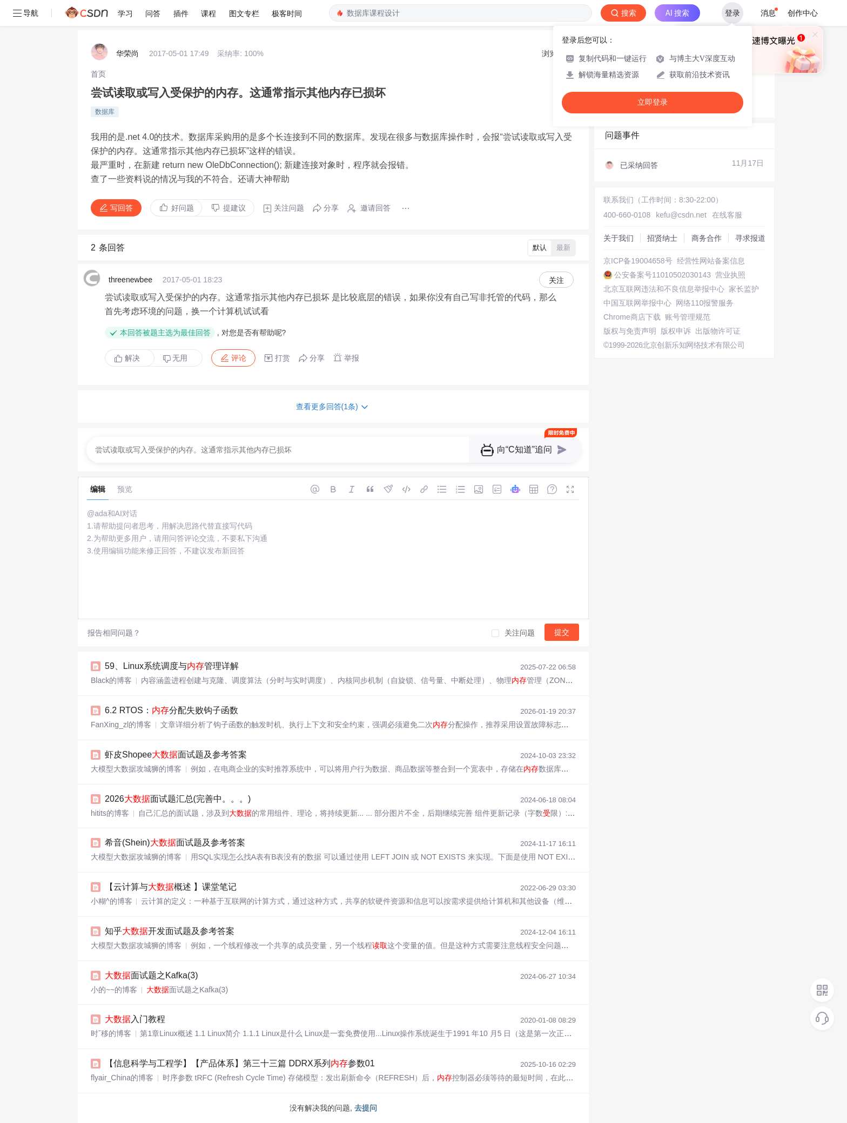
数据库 (105, 112)
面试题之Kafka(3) (151, 975)
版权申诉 (676, 331)
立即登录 (652, 102)
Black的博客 (111, 680)
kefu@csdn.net (681, 215)
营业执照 (730, 274)
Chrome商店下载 (632, 317)
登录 (732, 13)
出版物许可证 (718, 331)
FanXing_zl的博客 (121, 724)
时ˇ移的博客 (111, 1033)
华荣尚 (127, 53)
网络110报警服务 (705, 303)
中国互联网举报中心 (637, 303)
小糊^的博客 (111, 901)
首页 (98, 74)
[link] (98, 74)
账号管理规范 (687, 317)
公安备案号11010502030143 (662, 274)
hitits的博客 (110, 813)
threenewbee (130, 279)
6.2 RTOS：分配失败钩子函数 (171, 710)
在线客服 (727, 215)
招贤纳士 (662, 238)
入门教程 (135, 1019)
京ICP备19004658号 (638, 260)
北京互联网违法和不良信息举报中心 (663, 289)
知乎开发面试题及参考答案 (169, 931)
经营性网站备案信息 (711, 260)
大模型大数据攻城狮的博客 (136, 769)
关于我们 (618, 238)
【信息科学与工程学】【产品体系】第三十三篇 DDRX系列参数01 (240, 1063)
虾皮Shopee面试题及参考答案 (176, 754)
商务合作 (706, 238)
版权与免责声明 (629, 331)
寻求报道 (750, 238)
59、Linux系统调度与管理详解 (172, 666)
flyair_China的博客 (122, 1077)
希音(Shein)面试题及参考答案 (175, 842)
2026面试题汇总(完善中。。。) (178, 798)
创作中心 (803, 13)
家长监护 (744, 289)
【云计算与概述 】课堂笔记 (171, 886)
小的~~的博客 (114, 989)
